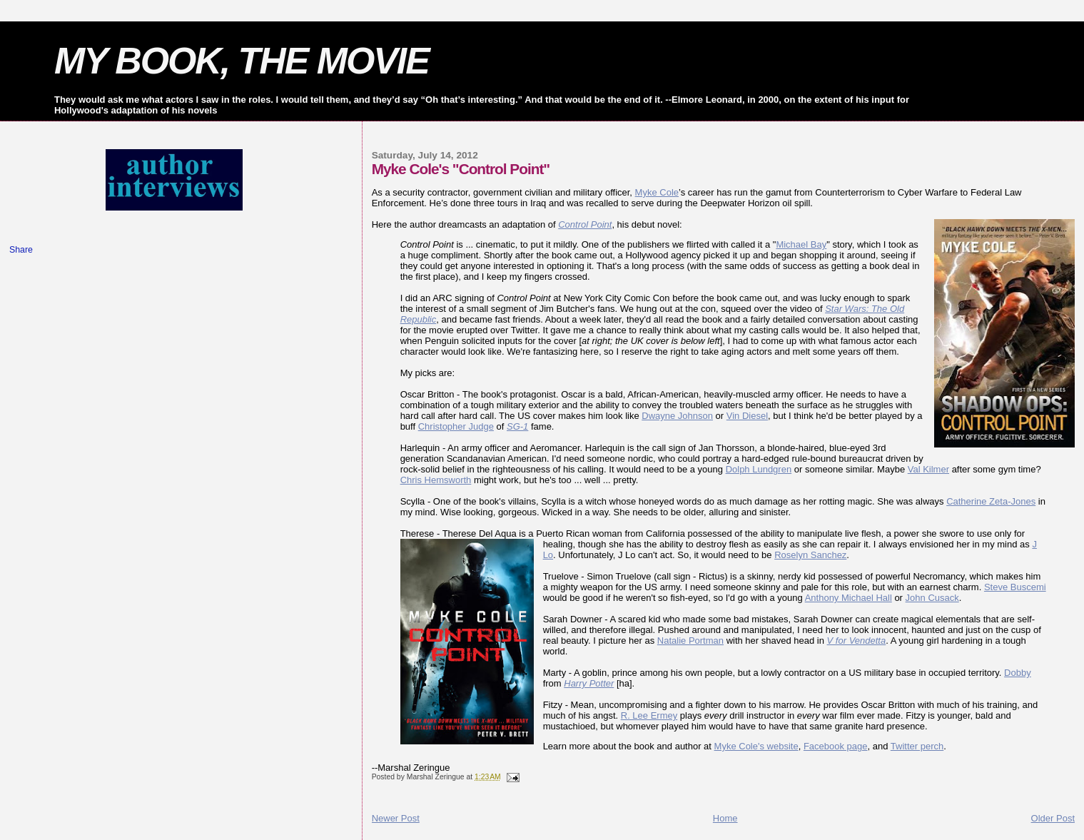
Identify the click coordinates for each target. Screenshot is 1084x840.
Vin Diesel (747, 415)
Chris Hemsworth (436, 480)
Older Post (1053, 818)
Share (21, 250)
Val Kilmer (928, 469)
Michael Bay (801, 244)
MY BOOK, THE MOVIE (241, 60)
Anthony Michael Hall (848, 597)
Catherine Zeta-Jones (990, 501)
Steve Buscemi (1015, 587)
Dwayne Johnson (677, 415)
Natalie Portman (690, 640)
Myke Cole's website (756, 746)
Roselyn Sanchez (810, 555)
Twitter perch (917, 746)
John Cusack (932, 597)
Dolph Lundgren (759, 469)
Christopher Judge (456, 426)
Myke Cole (657, 192)
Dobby (1017, 672)
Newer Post (396, 818)
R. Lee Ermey (649, 715)
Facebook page (836, 746)
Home (725, 818)
